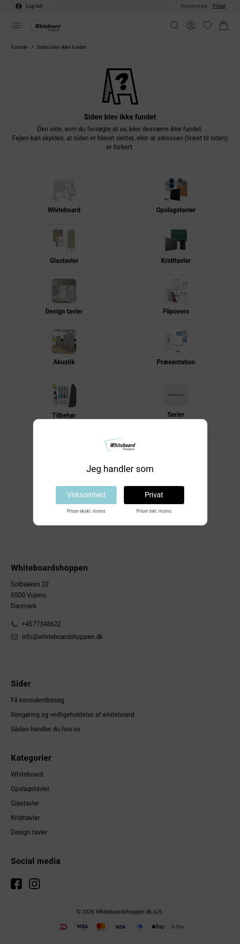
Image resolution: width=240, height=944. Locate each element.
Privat (154, 495)
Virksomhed (86, 495)
